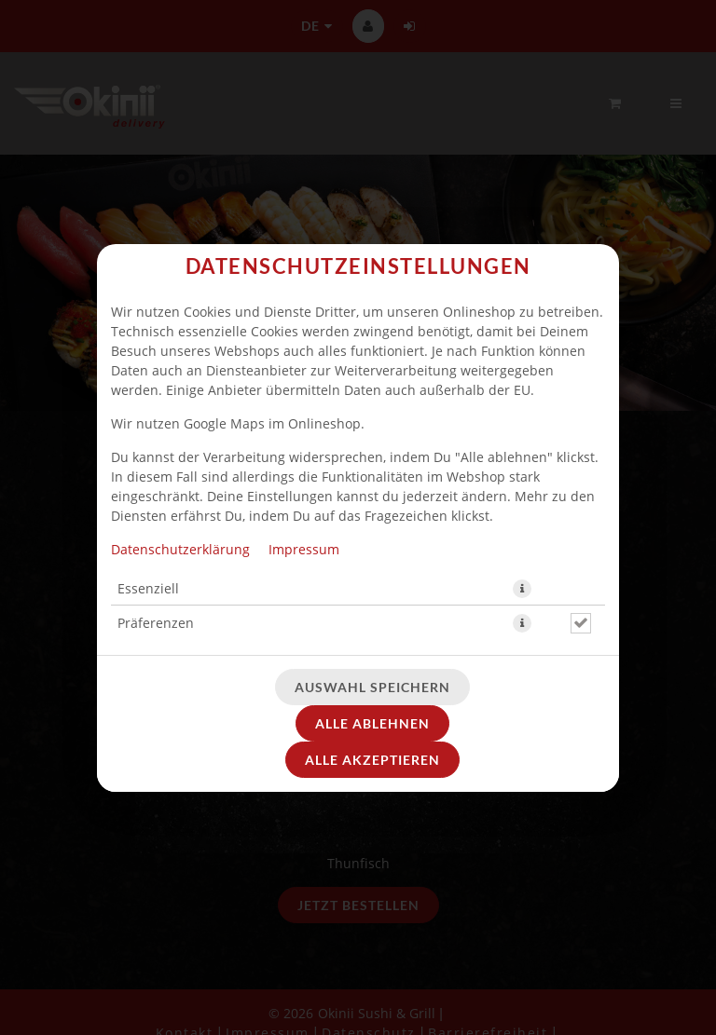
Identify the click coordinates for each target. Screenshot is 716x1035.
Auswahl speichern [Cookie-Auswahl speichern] (372, 687)
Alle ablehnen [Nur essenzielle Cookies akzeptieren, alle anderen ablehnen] (372, 723)
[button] (522, 588)
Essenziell (148, 588)
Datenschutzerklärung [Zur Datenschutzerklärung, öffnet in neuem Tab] (180, 549)
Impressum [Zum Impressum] (303, 549)
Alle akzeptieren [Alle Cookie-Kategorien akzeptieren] (372, 760)
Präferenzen (155, 623)
